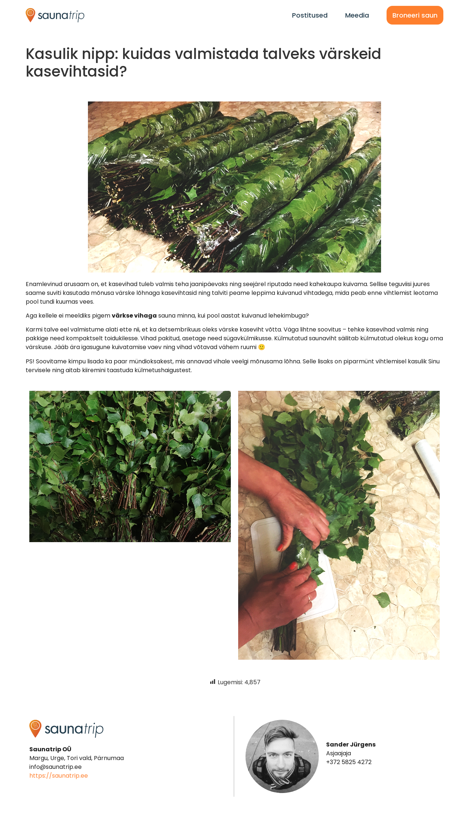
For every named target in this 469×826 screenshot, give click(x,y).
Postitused (310, 15)
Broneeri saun (414, 15)
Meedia (357, 15)
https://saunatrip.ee (58, 775)
